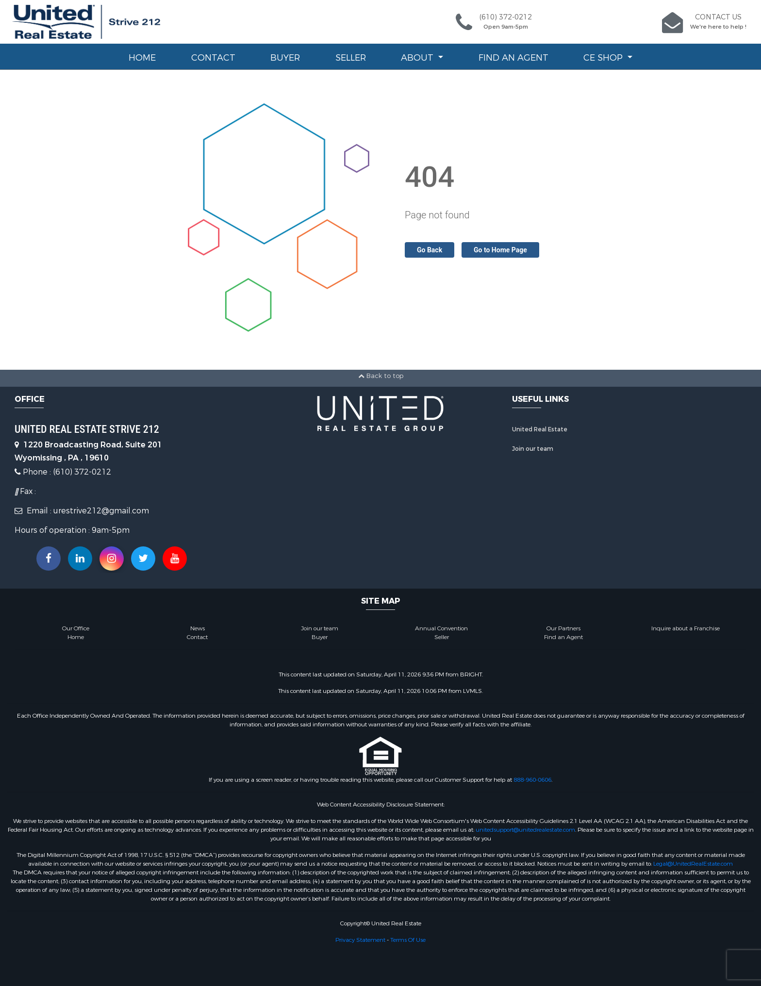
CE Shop (604, 58)
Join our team (532, 449)
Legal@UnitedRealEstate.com (693, 864)
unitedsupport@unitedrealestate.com (525, 830)
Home (142, 58)
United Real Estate (539, 429)
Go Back (429, 250)
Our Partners (563, 628)
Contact (213, 58)
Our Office (75, 628)
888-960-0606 (532, 780)
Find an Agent (513, 58)
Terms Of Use (408, 940)
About (418, 58)
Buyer (285, 58)
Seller (350, 58)
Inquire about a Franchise (685, 628)
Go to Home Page (500, 250)
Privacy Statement (360, 940)
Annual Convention (441, 628)
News (197, 628)
